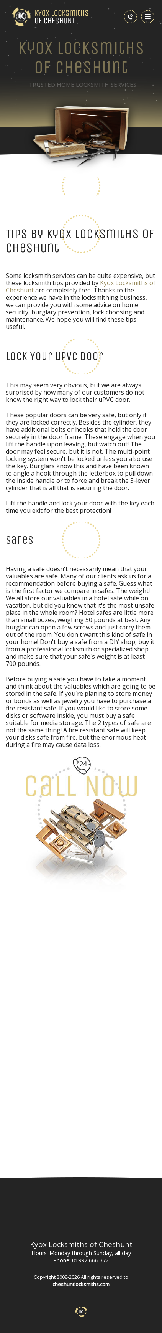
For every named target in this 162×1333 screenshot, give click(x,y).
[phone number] (130, 16)
